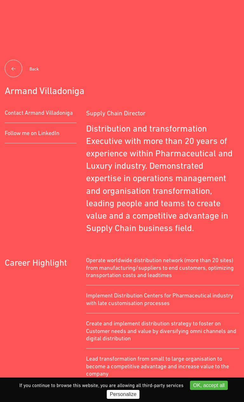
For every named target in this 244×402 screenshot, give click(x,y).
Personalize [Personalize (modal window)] (123, 394)
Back (22, 69)
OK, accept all (209, 385)
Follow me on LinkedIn (32, 133)
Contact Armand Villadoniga (39, 112)
